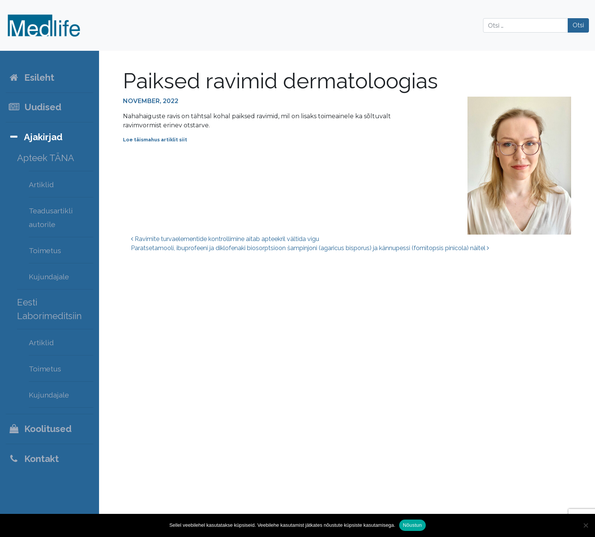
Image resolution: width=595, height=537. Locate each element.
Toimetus (45, 250)
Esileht (31, 77)
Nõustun (412, 525)
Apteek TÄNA (45, 157)
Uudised (34, 107)
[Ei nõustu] (585, 525)
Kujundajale (49, 276)
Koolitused (40, 428)
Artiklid (41, 184)
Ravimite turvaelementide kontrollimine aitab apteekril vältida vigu (225, 239)
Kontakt (33, 458)
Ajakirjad (35, 137)
